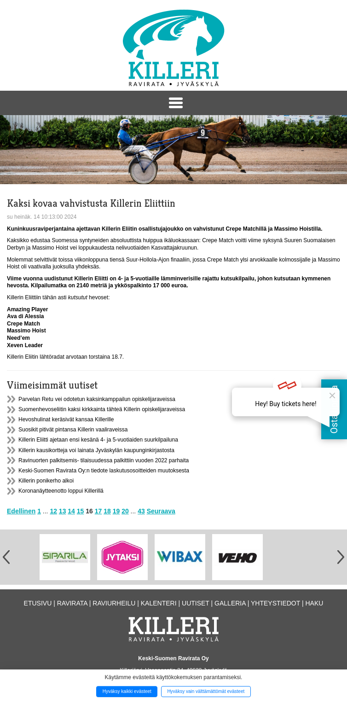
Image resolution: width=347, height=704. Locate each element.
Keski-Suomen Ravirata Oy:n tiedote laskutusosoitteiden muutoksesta (103, 470)
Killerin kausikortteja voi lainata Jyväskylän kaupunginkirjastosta (96, 450)
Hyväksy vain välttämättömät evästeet (205, 691)
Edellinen (21, 511)
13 (62, 511)
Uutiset (195, 603)
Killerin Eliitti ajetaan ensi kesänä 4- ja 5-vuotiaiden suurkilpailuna (98, 439)
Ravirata (72, 603)
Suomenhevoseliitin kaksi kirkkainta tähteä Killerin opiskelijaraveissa (101, 409)
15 (80, 511)
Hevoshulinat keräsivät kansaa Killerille (66, 419)
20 (125, 511)
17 (98, 511)
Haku (314, 603)
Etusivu (38, 603)
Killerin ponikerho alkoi (46, 480)
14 (71, 511)
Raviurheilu (114, 603)
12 (53, 511)
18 (107, 511)
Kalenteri (159, 603)
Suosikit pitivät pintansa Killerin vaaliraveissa (72, 429)
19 (116, 511)
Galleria (230, 603)
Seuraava (161, 511)
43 (141, 511)
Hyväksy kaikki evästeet (127, 691)
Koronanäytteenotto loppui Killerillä (61, 491)
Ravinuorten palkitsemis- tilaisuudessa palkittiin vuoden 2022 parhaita (103, 460)
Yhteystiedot (275, 603)
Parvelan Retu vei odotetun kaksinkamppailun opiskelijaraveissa (96, 399)
